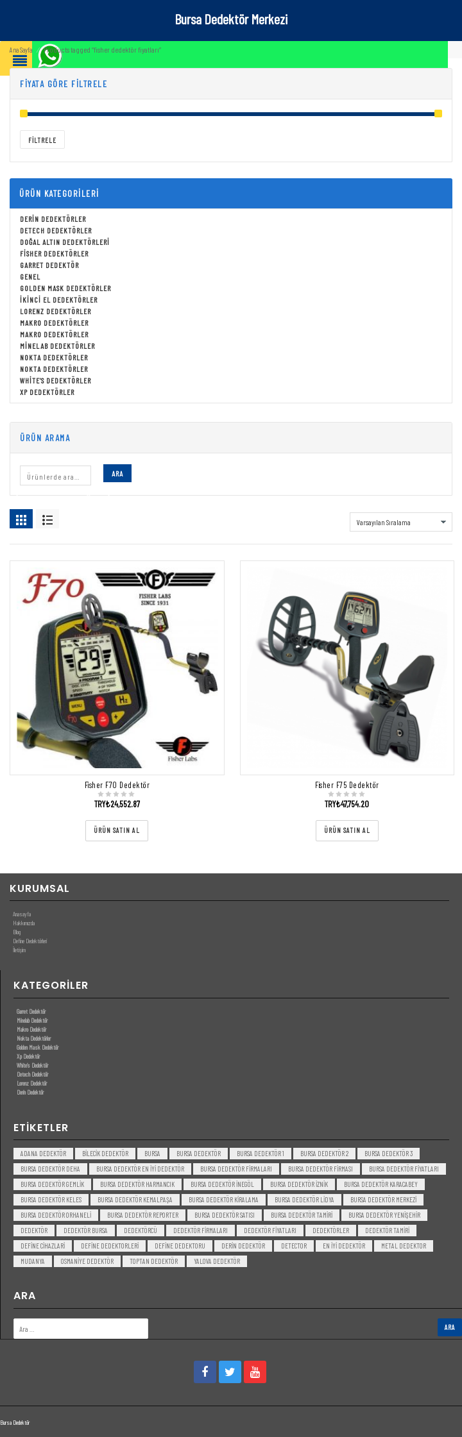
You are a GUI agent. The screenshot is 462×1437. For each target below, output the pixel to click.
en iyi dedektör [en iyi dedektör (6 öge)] (344, 1245)
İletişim (19, 949)
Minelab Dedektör (32, 1020)
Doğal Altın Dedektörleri (65, 241)
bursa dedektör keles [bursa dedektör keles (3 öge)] (51, 1199)
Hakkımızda (24, 923)
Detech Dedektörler (56, 230)
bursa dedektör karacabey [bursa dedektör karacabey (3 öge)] (381, 1184)
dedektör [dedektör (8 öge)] (34, 1230)
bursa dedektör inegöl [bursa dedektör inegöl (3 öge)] (222, 1184)
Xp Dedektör (28, 1056)
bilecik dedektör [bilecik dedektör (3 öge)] (105, 1153)
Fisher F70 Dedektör (117, 785)
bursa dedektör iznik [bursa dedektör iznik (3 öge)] (299, 1184)
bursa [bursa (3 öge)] (152, 1153)
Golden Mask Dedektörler (65, 287)
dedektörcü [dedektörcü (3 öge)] (140, 1230)
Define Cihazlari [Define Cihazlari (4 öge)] (43, 1245)
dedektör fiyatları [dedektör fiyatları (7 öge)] (270, 1230)
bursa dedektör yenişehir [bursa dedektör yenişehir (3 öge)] (384, 1215)
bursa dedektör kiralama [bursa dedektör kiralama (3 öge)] (224, 1199)
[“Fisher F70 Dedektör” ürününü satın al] (116, 830)
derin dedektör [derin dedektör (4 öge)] (243, 1245)
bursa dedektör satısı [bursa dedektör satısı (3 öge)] (224, 1215)
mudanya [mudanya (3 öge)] (33, 1261)
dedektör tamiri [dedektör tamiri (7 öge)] (387, 1230)
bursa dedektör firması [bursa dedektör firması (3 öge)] (320, 1168)
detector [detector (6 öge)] (294, 1245)
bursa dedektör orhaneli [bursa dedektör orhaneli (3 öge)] (56, 1215)
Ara (117, 473)
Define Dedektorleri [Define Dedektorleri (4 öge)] (110, 1245)
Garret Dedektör (49, 264)
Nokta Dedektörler (54, 357)
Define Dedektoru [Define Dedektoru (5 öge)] (180, 1245)
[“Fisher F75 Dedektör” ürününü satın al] (347, 830)
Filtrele (42, 140)
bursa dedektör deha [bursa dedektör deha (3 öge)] (50, 1168)
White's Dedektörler (55, 380)
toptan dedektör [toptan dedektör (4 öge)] (154, 1261)
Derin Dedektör (30, 1092)
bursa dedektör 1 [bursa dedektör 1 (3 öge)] (260, 1153)
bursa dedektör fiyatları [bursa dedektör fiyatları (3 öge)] (404, 1168)
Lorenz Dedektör (32, 1083)
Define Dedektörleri (30, 940)
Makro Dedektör (31, 1029)
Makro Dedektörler (54, 322)
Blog (17, 932)
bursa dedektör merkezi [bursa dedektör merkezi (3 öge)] (383, 1199)
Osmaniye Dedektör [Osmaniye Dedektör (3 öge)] (87, 1261)
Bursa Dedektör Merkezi (231, 18)
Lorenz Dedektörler (55, 311)
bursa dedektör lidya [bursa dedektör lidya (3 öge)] (304, 1199)
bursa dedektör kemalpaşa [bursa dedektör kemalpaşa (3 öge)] (135, 1199)
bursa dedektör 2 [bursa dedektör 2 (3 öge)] (324, 1153)
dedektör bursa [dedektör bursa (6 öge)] (86, 1230)
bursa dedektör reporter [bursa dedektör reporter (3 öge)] (142, 1215)
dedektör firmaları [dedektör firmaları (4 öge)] (200, 1230)
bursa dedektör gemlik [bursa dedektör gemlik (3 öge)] (52, 1184)
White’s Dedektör (32, 1065)
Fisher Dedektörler (54, 253)
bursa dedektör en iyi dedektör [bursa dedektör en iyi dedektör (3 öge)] (140, 1168)
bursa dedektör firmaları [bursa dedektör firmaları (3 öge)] (236, 1168)
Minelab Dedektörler (57, 345)
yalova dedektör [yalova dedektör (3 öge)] (217, 1261)
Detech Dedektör (32, 1074)
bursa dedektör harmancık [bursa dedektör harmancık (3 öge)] (137, 1184)
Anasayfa (22, 914)
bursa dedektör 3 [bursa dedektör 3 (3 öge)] (388, 1153)
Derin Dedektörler (53, 218)
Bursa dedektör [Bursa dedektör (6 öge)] (198, 1153)
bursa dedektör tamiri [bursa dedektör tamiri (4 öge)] (301, 1215)
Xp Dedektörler (47, 391)
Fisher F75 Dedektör (347, 785)
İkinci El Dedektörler (59, 299)
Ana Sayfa (21, 50)
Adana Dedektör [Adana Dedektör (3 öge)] (43, 1153)
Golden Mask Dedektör (37, 1047)
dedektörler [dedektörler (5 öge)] (330, 1230)
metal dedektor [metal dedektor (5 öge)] (403, 1245)
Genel (30, 276)
